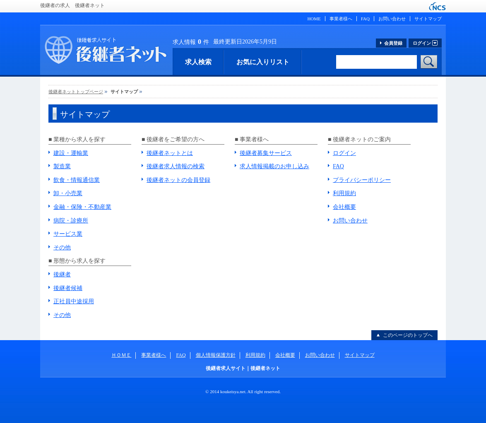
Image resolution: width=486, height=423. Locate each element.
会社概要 (344, 207)
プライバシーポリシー (362, 180)
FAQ (365, 18)
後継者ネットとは (170, 153)
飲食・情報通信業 (76, 180)
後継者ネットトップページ (75, 91)
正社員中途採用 (73, 301)
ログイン (344, 153)
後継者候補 (67, 288)
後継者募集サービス (266, 153)
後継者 (62, 274)
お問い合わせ (392, 18)
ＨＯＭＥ (121, 355)
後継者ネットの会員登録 (178, 180)
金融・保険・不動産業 (82, 207)
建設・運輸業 (70, 153)
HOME (313, 18)
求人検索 (198, 61)
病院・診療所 (70, 221)
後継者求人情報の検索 (176, 166)
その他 (62, 247)
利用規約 (344, 193)
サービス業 (67, 234)
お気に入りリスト (262, 61)
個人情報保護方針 (216, 355)
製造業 (62, 166)
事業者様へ (341, 18)
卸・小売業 (67, 193)
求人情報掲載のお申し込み (274, 166)
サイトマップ (428, 18)
